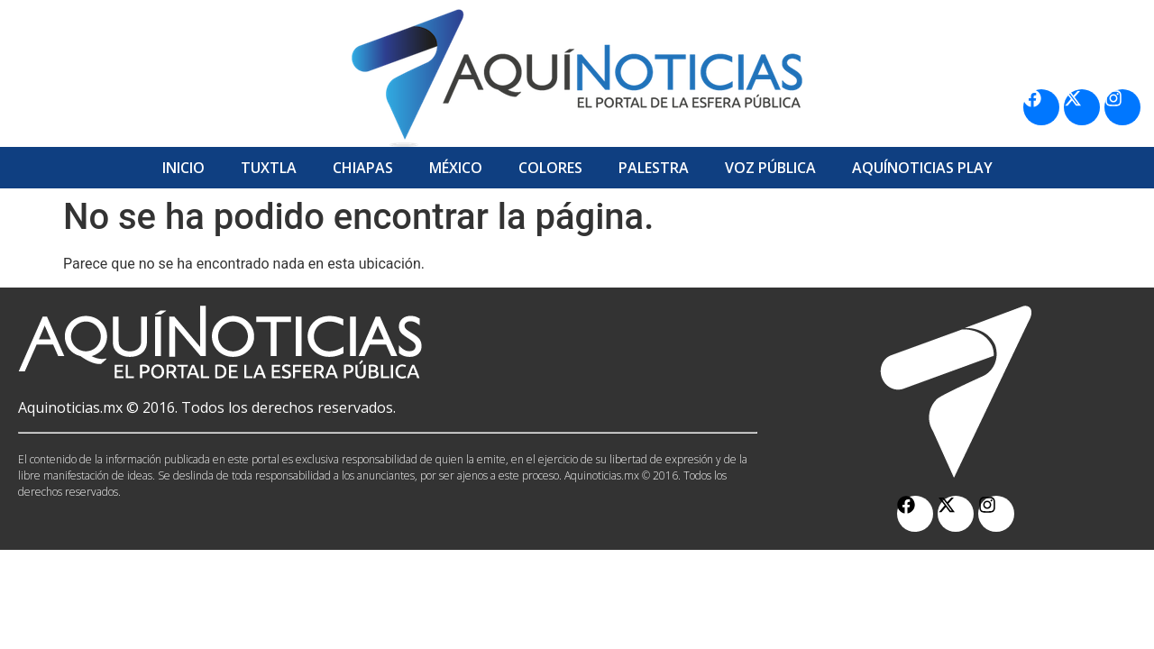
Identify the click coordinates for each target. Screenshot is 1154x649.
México (455, 168)
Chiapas (363, 168)
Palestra (653, 168)
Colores (550, 168)
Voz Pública (770, 168)
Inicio (183, 168)
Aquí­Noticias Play (922, 168)
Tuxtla (269, 168)
